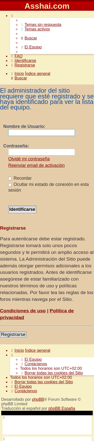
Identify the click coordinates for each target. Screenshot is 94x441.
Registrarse (13, 334)
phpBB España (61, 408)
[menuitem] (40, 24)
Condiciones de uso (23, 310)
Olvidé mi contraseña (29, 158)
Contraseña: (16, 145)
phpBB (38, 399)
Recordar (20, 178)
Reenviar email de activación (36, 165)
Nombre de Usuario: (24, 126)
